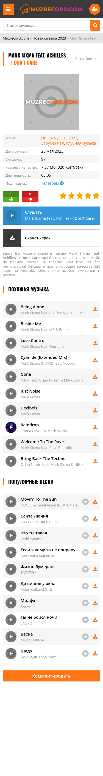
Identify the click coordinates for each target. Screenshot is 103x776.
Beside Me (31, 323)
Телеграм (52, 183)
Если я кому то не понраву (48, 549)
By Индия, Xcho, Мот (38, 656)
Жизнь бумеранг (38, 566)
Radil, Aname (31, 538)
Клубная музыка (81, 143)
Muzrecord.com (16, 38)
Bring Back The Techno (43, 458)
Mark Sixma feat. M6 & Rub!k (44, 329)
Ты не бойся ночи (39, 617)
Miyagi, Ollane (32, 639)
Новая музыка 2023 (49, 38)
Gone (26, 374)
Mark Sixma (30, 396)
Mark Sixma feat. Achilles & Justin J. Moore (55, 312)
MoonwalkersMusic (37, 589)
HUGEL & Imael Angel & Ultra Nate (49, 505)
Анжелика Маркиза (37, 555)
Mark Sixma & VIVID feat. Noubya (48, 363)
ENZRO (26, 623)
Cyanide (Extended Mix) (44, 357)
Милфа (28, 600)
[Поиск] (95, 25)
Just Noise (30, 391)
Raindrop (30, 424)
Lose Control (33, 340)
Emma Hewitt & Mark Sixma (44, 430)
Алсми (26, 606)
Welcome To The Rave (42, 441)
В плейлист (85, 58)
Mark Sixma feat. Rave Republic (47, 447)
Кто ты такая (34, 532)
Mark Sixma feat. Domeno (42, 346)
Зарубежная (52, 143)
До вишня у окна (38, 583)
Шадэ (26, 651)
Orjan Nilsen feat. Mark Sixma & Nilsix (52, 464)
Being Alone (32, 306)
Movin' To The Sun (39, 499)
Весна (27, 634)
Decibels (29, 408)
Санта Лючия (34, 516)
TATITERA (28, 572)
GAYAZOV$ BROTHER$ (39, 521)
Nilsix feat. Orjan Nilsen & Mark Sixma (52, 380)
